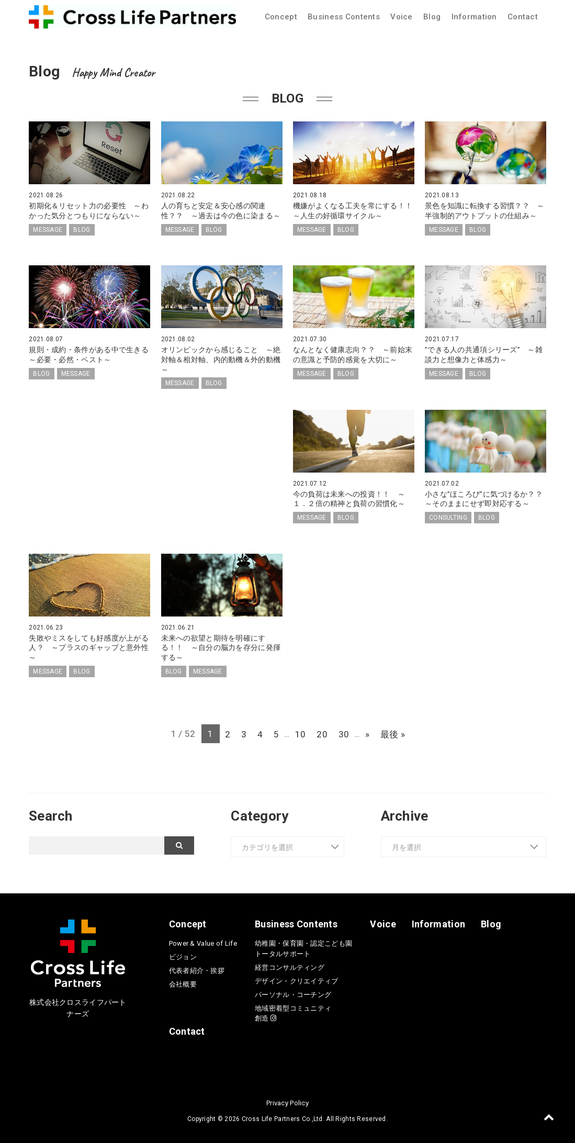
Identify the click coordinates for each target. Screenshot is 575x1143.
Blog (432, 16)
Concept (281, 16)
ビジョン (183, 955)
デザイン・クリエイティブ (296, 979)
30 (347, 731)
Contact (523, 16)
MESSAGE (47, 229)
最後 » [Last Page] (399, 731)
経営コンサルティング (289, 965)
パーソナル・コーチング (293, 992)
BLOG (81, 229)
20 (324, 731)
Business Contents (344, 16)
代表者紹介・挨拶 (196, 968)
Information (474, 16)
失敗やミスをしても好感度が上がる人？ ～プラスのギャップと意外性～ (89, 645)
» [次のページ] (372, 731)
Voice (401, 16)
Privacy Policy (287, 1101)
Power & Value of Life (203, 941)
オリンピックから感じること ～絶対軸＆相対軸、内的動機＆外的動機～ (221, 359)
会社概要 (183, 982)
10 (300, 731)
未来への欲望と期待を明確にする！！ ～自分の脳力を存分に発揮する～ (221, 645)
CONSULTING (448, 516)
